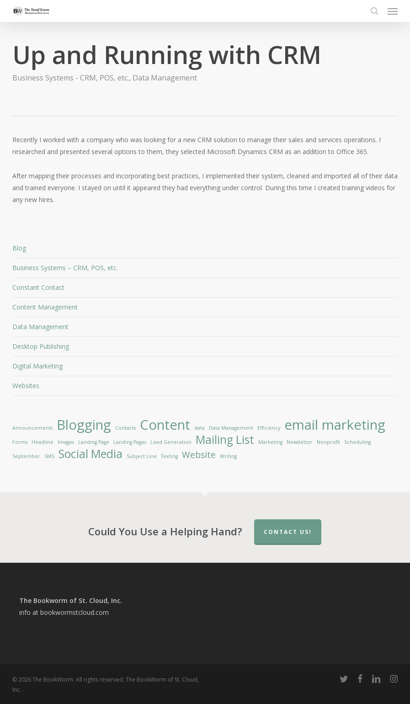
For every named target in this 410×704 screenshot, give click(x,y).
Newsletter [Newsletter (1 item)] (300, 442)
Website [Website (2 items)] (199, 455)
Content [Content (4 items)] (165, 425)
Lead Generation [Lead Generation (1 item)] (171, 442)
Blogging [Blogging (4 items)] (84, 425)
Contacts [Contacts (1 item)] (125, 428)
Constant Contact (38, 287)
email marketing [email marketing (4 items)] (334, 425)
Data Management (165, 78)
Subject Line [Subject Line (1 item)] (142, 456)
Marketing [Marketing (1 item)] (270, 442)
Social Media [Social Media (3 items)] (90, 454)
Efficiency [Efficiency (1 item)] (268, 428)
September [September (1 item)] (26, 456)
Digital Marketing (37, 366)
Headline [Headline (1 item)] (42, 442)
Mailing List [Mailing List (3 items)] (225, 440)
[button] (393, 11)
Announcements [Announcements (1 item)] (32, 428)
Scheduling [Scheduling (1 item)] (357, 442)
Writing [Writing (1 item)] (228, 456)
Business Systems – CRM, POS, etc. (65, 267)
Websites (25, 385)
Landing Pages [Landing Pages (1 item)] (129, 442)
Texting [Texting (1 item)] (169, 456)
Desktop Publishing (40, 346)
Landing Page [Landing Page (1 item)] (93, 442)
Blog (19, 248)
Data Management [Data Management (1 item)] (231, 428)
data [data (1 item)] (199, 428)
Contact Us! (288, 532)
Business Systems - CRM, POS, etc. (70, 78)
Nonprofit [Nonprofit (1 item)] (328, 442)
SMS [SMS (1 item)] (49, 456)
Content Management (45, 307)
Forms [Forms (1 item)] (19, 442)
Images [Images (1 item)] (66, 442)
